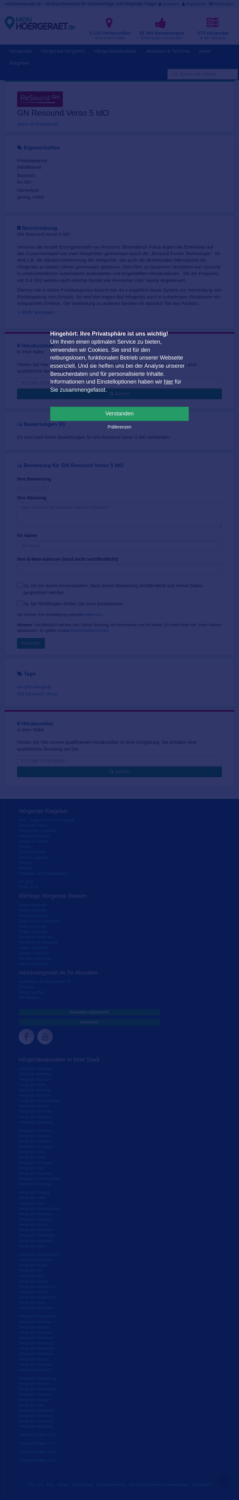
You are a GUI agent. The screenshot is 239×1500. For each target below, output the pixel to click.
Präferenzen (119, 426)
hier (168, 382)
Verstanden (119, 413)
